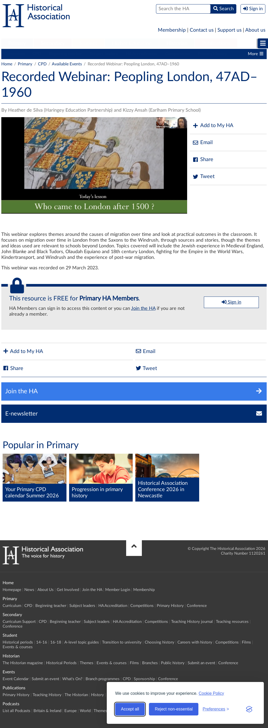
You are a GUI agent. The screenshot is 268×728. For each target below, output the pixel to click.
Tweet (203, 176)
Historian (176, 43)
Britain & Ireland (47, 711)
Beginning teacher (65, 54)
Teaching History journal (192, 622)
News (29, 590)
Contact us (202, 30)
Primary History (212, 54)
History (97, 695)
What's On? (72, 679)
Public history (173, 663)
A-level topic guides (81, 642)
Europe (70, 711)
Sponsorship (144, 679)
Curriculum (14, 54)
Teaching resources (232, 622)
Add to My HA (212, 125)
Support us (229, 30)
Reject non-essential (174, 709)
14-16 (41, 642)
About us (255, 30)
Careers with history (194, 642)
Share (202, 159)
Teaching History (47, 695)
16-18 (55, 642)
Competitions (177, 54)
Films (246, 642)
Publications (216, 43)
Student (88, 43)
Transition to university (122, 642)
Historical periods (18, 642)
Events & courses (18, 647)
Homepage (12, 590)
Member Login (117, 590)
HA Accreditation (141, 54)
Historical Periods (61, 663)
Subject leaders (104, 54)
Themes (86, 663)
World (85, 711)
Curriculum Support (19, 622)
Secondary (53, 43)
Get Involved (68, 590)
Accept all (130, 709)
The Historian (76, 695)
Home (6, 64)
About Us (45, 590)
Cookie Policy (211, 693)
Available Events (67, 64)
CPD (36, 54)
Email (202, 142)
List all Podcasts (16, 711)
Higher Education (132, 43)
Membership (172, 30)
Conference (197, 606)
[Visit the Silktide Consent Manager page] (249, 709)
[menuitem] (17, 43)
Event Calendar (16, 679)
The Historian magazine (23, 663)
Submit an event (201, 663)
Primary (17, 43)
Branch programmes (103, 679)
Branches (150, 663)
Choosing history (159, 642)
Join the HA (143, 308)
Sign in (231, 302)
